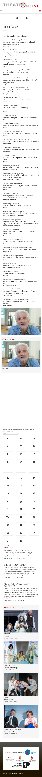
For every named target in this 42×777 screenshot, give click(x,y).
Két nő (12, 100)
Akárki (19, 213)
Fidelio (6, 636)
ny (21, 486)
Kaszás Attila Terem (10, 666)
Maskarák (27, 90)
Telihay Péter (17, 177)
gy (21, 462)
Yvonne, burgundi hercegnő (24, 52)
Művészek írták (8, 582)
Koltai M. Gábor (7, 187)
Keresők (13, 205)
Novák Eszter (19, 293)
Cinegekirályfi (31, 80)
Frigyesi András (33, 213)
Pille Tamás (36, 149)
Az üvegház (8, 699)
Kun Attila (11, 82)
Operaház (7, 634)
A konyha (14, 257)
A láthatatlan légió (16, 167)
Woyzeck (14, 125)
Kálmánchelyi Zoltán (21, 197)
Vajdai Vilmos (27, 205)
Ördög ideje (14, 265)
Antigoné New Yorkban (21, 301)
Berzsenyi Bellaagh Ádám (9, 92)
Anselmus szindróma (20, 231)
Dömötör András (33, 223)
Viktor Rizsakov (13, 670)
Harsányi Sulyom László (31, 257)
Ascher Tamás (13, 702)
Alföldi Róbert (13, 733)
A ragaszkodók (13, 241)
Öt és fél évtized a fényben (15, 565)
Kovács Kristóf (25, 72)
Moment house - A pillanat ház (15, 157)
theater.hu (21, 773)
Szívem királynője (11, 668)
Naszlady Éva (29, 241)
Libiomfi (6, 197)
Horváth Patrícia (26, 100)
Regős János (29, 265)
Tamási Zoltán (34, 167)
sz (21, 509)
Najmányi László (7, 233)
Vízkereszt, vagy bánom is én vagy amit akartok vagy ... (20, 222)
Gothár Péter (33, 117)
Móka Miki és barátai (18, 149)
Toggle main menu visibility (1, 11)
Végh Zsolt (34, 133)
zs (21, 541)
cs (21, 446)
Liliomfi (32, 42)
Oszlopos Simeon (16, 117)
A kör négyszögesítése (21, 185)
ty (7, 517)
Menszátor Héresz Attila (9, 110)
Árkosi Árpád (6, 303)
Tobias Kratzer (13, 638)
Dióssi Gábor (5, 368)
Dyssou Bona (11, 54)
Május (11, 72)
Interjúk (6, 546)
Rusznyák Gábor (21, 273)
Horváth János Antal (13, 44)
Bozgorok (6, 273)
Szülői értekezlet (17, 133)
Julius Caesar (9, 731)
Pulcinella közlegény (19, 281)
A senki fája (8, 548)
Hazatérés (14, 141)
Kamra (6, 697)
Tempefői (18, 249)
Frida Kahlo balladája (20, 108)
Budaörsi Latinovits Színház (12, 729)
